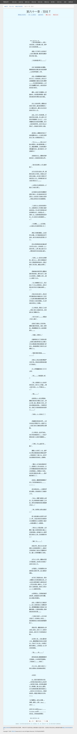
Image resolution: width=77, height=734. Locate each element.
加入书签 (48, 14)
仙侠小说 (21, 2)
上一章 (31, 721)
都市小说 (27, 2)
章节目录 (38, 721)
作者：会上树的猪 (32, 14)
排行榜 (53, 2)
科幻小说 (40, 2)
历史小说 (34, 2)
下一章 (46, 721)
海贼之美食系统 (19, 6)
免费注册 (71, 2)
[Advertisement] (38, 28)
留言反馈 (55, 14)
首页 (6, 6)
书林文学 (6, 2)
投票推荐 (40, 14)
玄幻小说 (14, 2)
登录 (65, 2)
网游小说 (47, 2)
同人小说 (11, 6)
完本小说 (59, 2)
